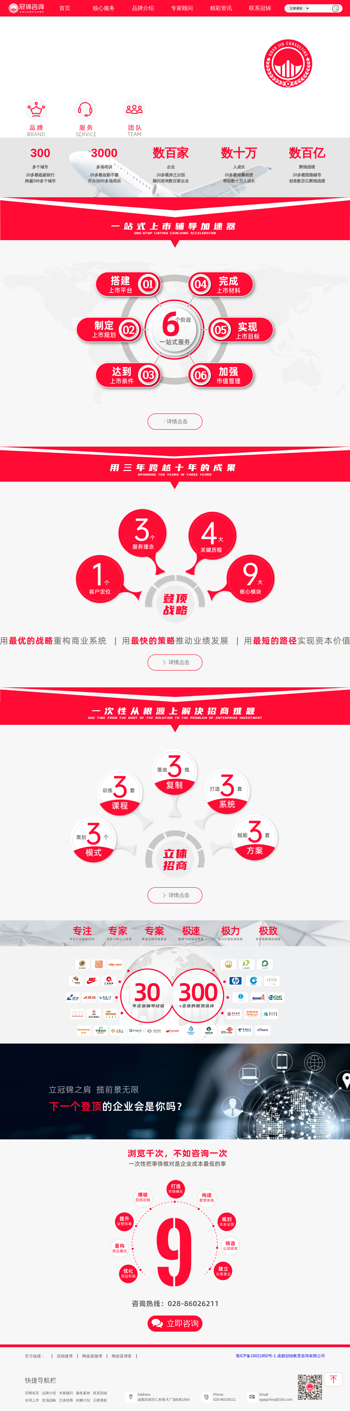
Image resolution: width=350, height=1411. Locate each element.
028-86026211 (224, 1399)
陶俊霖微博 (92, 1356)
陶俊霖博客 (122, 1356)
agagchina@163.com (275, 1399)
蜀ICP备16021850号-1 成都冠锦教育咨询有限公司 (280, 1356)
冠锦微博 (65, 1356)
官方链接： (35, 1356)
